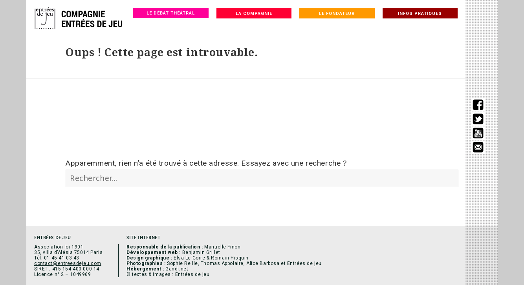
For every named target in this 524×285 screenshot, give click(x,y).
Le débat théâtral (171, 13)
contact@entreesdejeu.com (67, 263)
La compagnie (254, 13)
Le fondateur (337, 13)
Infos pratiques (420, 13)
